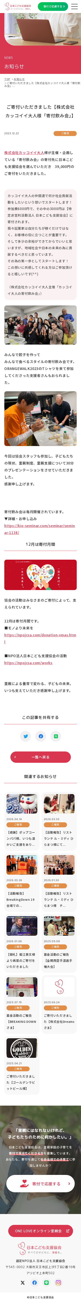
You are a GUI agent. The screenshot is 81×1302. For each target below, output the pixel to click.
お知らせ (19, 79)
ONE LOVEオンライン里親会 (38, 1231)
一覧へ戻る (41, 757)
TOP (7, 79)
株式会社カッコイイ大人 (24, 152)
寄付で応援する (52, 6)
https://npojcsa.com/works (28, 662)
